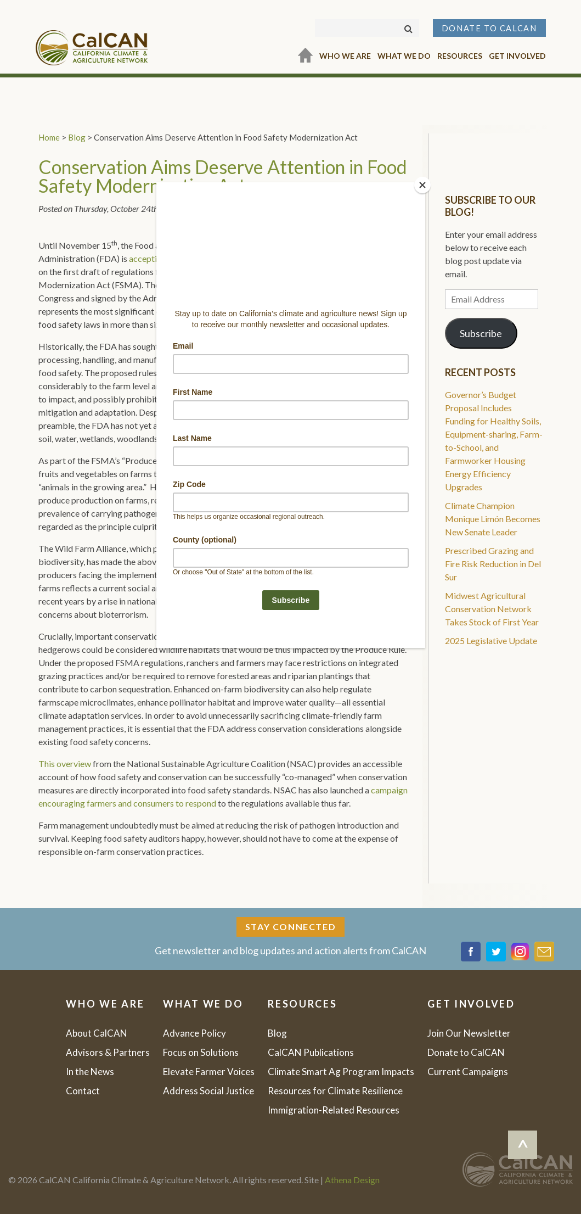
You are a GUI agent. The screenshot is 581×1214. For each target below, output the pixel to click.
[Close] (422, 185)
